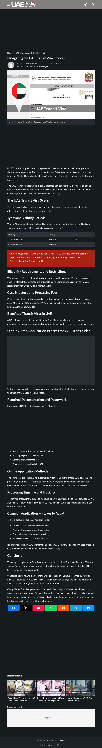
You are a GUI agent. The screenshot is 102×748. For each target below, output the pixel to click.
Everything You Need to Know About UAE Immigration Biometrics (51, 700)
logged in (48, 717)
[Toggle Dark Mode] (85, 5)
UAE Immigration (40, 53)
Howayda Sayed (41, 67)
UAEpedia (24, 67)
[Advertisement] (51, 30)
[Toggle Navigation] (8, 5)
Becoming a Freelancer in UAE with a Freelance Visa (21, 699)
